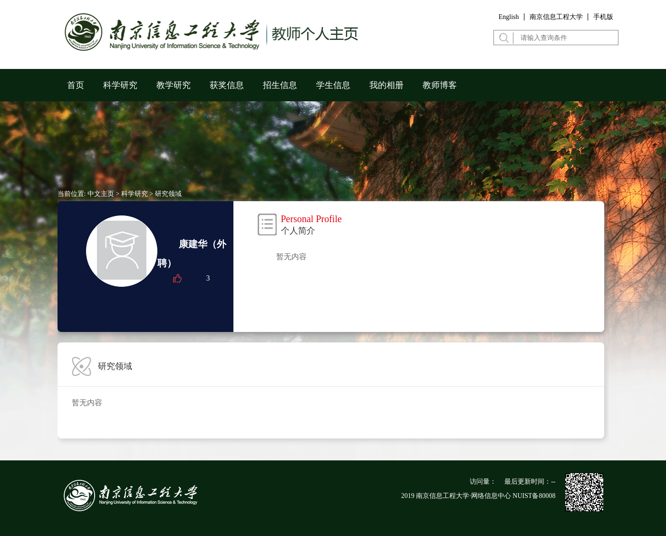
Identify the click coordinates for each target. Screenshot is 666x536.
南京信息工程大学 (556, 16)
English (509, 16)
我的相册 (386, 85)
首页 (75, 85)
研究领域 (168, 193)
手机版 (603, 16)
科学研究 (120, 85)
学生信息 (333, 85)
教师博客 (440, 85)
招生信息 (280, 85)
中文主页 (100, 193)
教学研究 (173, 85)
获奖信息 (227, 85)
